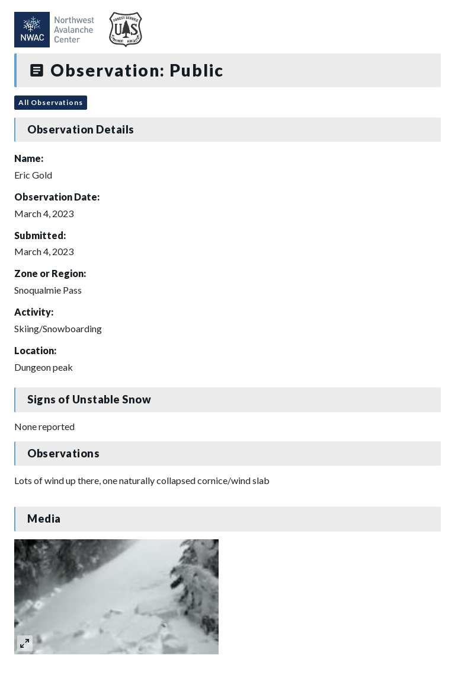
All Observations (50, 102)
